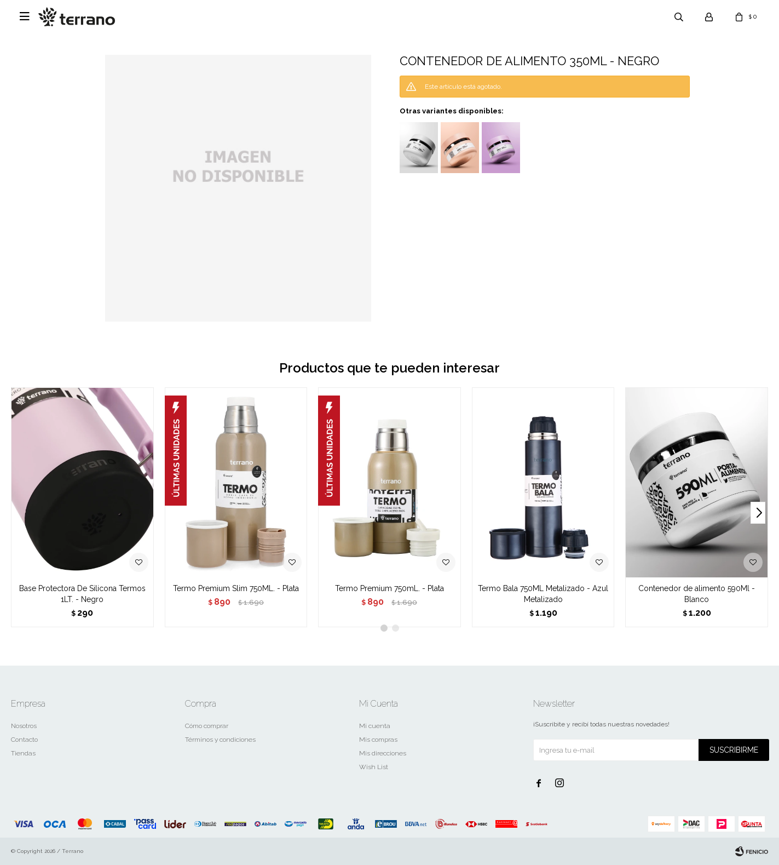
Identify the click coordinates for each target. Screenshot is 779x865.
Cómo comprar (206, 726)
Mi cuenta (374, 726)
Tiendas (23, 753)
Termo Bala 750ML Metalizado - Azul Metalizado (543, 594)
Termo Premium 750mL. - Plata (389, 588)
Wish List (373, 767)
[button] (758, 513)
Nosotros (24, 726)
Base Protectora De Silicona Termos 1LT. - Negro (82, 594)
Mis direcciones (382, 753)
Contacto (24, 739)
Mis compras (378, 739)
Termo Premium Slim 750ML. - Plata (236, 588)
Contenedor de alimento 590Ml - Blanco (696, 594)
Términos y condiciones (220, 739)
